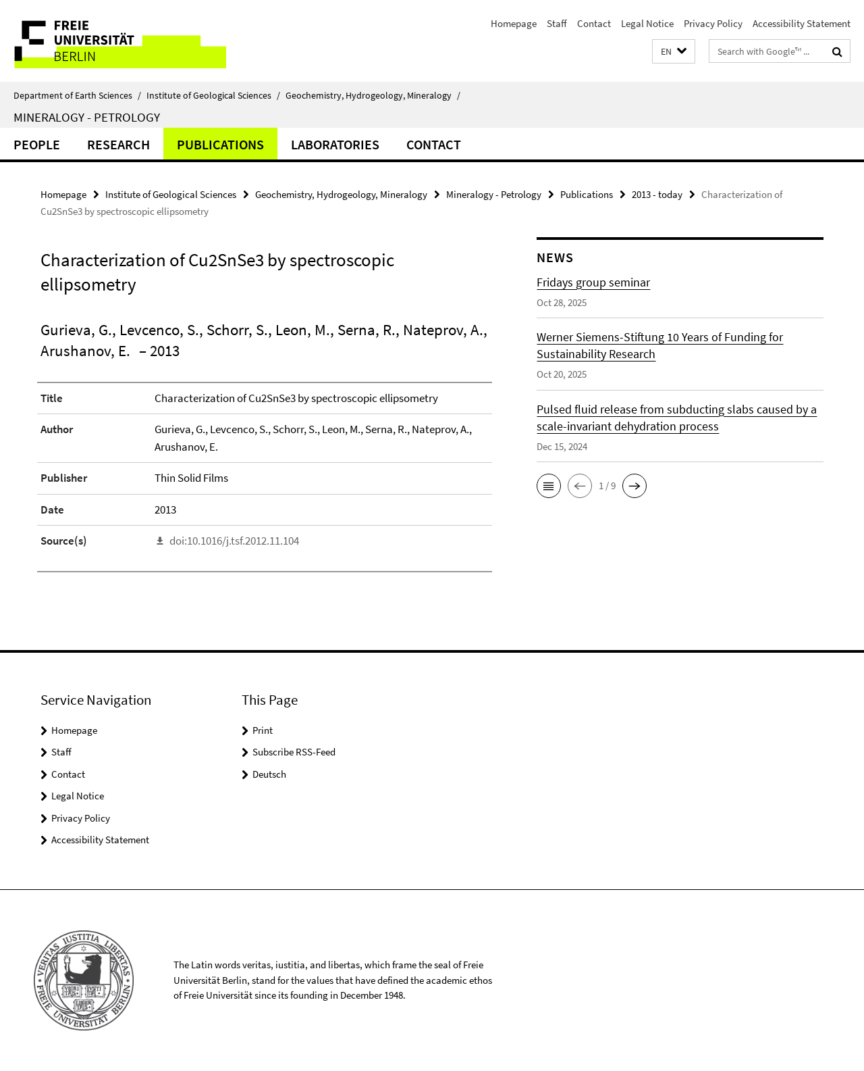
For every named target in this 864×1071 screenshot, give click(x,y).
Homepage (514, 23)
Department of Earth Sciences (77, 95)
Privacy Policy (713, 23)
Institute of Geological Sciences (213, 95)
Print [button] (262, 730)
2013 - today (657, 194)
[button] (673, 51)
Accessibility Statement (801, 23)
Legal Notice (647, 23)
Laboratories (335, 144)
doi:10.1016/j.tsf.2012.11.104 (234, 540)
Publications (220, 144)
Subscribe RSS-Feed (293, 751)
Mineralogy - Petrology (87, 117)
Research (118, 144)
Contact (594, 23)
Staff (557, 23)
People (37, 144)
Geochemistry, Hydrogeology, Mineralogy (373, 95)
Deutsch (269, 774)
